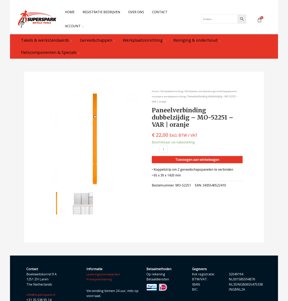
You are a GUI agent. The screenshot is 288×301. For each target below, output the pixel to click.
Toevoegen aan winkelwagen (197, 152)
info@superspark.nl (41, 287)
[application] (185, 15)
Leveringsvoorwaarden (103, 266)
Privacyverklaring (99, 271)
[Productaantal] (163, 141)
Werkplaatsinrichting (172, 83)
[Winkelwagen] (259, 16)
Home (155, 83)
